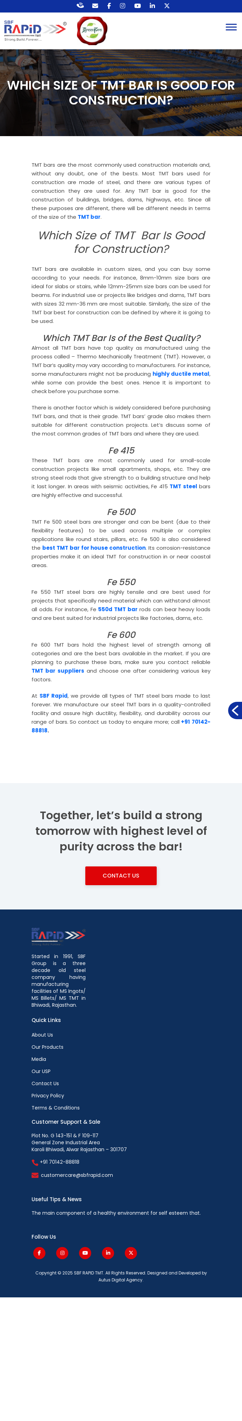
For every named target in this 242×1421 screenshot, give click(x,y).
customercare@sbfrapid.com (77, 1175)
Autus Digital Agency (120, 1280)
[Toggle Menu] (231, 27)
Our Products (47, 1047)
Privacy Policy (48, 1095)
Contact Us (121, 876)
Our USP (41, 1071)
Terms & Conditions (56, 1107)
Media (39, 1059)
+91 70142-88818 (55, 1161)
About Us (42, 1034)
